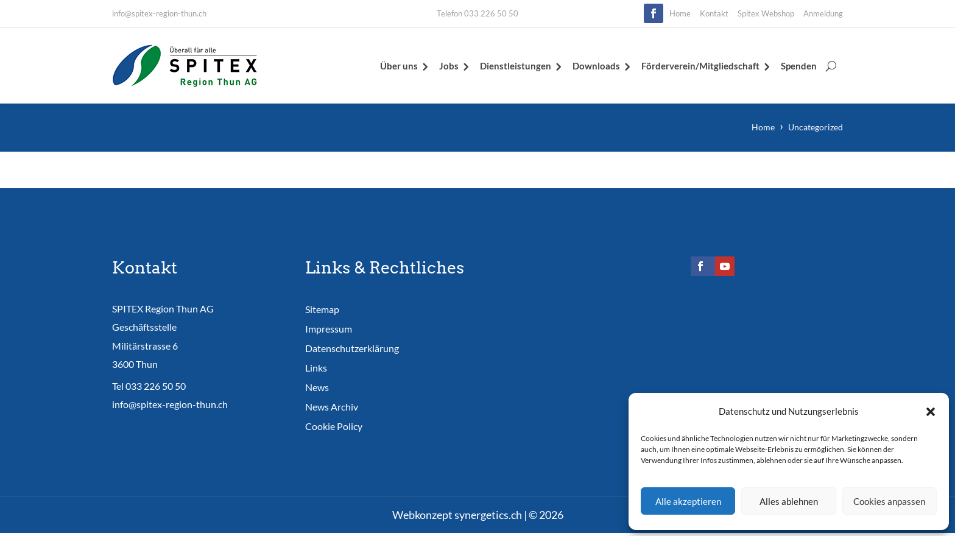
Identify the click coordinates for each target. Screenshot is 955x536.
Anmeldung (823, 13)
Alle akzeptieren (688, 501)
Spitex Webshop (766, 13)
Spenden (799, 65)
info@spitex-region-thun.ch (159, 13)
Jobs (449, 65)
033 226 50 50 (155, 386)
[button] (931, 412)
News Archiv (331, 406)
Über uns (399, 65)
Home (680, 13)
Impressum (328, 328)
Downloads (596, 65)
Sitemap (322, 309)
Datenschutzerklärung (352, 348)
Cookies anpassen (889, 501)
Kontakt (714, 13)
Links (316, 367)
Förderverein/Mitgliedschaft (700, 65)
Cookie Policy (333, 426)
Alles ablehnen (788, 501)
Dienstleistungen (515, 65)
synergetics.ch (488, 514)
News (317, 387)
